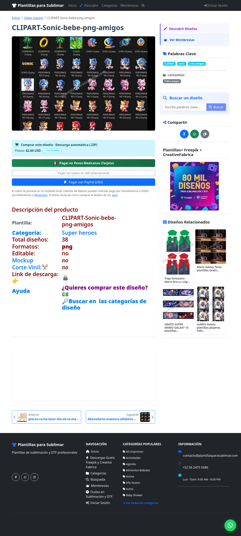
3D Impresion (133, 451)
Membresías (129, 5)
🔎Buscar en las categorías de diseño (104, 304)
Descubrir (89, 5)
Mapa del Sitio (187, 497)
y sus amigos (196, 63)
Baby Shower (132, 495)
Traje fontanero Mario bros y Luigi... (177, 280)
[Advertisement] (83, 373)
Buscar (216, 107)
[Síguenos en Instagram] (34, 477)
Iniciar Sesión (216, 5)
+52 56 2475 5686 (195, 467)
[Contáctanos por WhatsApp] (25, 477)
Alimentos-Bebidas (136, 470)
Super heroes (79, 232)
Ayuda (21, 290)
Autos (128, 489)
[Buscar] (143, 5)
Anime (128, 476)
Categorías (109, 5)
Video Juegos (33, 18)
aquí (114, 195)
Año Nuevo (131, 482)
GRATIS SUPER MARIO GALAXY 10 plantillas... (176, 327)
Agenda (129, 464)
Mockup (22, 260)
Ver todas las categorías (140, 503)
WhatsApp (40, 195)
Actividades (132, 458)
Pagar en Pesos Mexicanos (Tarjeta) (83, 163)
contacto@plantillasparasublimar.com (210, 455)
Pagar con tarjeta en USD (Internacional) (83, 173)
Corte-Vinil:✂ (30, 267)
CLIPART (169, 63)
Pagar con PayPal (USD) (83, 182)
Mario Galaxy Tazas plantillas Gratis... (209, 268)
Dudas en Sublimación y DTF (99, 494)
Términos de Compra (191, 491)
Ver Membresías (179, 40)
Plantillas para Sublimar (38, 5)
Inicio (73, 5)
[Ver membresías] (194, 186)
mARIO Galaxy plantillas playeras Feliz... (208, 327)
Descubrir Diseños (180, 29)
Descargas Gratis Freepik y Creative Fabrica (100, 462)
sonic (182, 63)
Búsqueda (95, 479)
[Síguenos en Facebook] (16, 477)
